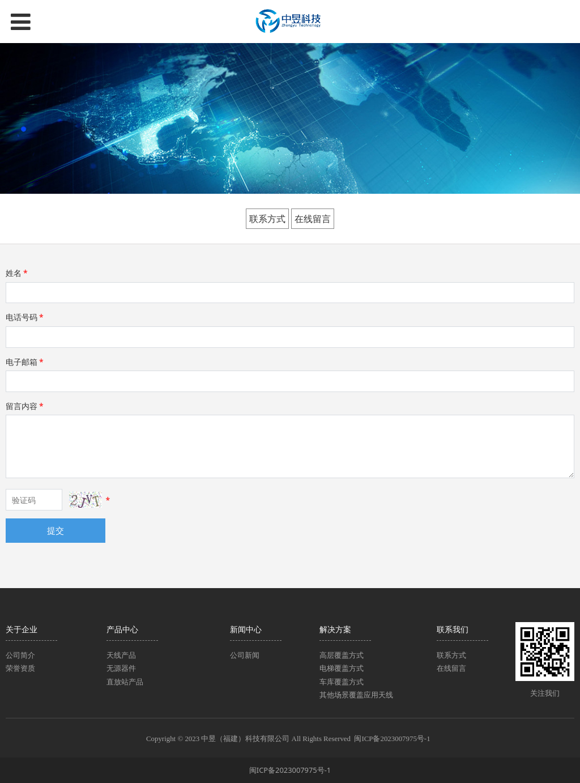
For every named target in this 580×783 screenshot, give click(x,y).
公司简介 (20, 655)
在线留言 (313, 218)
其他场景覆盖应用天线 (356, 695)
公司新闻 (244, 655)
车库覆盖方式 (341, 681)
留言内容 (25, 406)
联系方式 (267, 218)
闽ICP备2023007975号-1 (394, 739)
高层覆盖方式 (341, 655)
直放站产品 (124, 681)
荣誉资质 (20, 668)
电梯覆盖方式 (341, 668)
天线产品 (121, 655)
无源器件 (121, 668)
